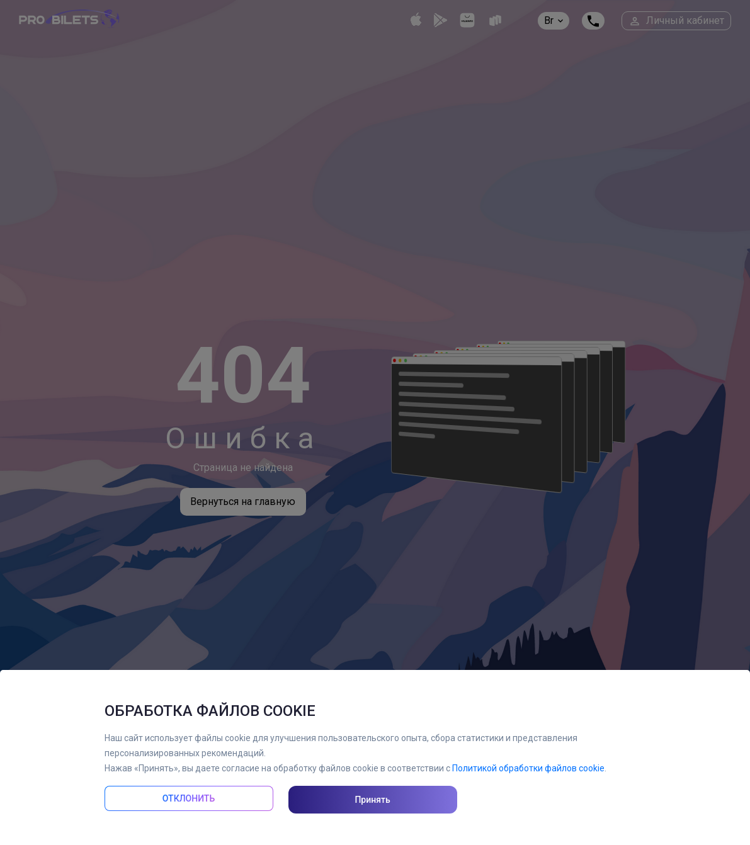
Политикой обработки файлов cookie (528, 768)
